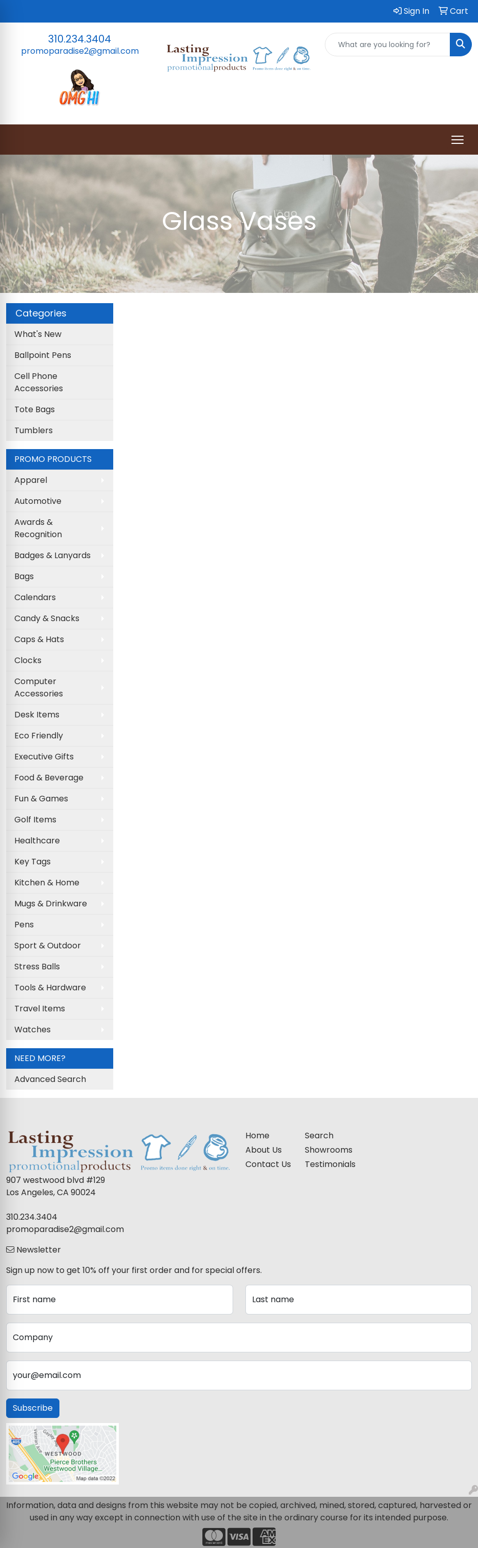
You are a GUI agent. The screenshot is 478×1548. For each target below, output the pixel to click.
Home (257, 1135)
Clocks (27, 660)
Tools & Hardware (50, 987)
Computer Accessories (38, 687)
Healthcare (37, 840)
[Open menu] (457, 140)
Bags (24, 576)
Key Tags (32, 861)
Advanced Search (50, 1079)
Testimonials (328, 1164)
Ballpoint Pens (42, 355)
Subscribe (33, 1408)
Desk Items (36, 714)
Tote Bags (34, 409)
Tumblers (33, 430)
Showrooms (328, 1150)
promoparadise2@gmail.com (80, 51)
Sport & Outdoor (47, 945)
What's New (37, 334)
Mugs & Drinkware (50, 903)
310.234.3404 (79, 39)
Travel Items (39, 1008)
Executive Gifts (44, 756)
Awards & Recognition (38, 528)
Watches (32, 1029)
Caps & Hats (39, 639)
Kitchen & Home (46, 882)
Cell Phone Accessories (38, 382)
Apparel (30, 480)
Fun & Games (41, 798)
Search (319, 1135)
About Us (263, 1150)
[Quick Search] (387, 44)
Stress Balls (37, 966)
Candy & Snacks (46, 618)
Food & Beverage (49, 777)
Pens (24, 924)
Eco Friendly (38, 735)
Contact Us (268, 1164)
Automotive (37, 501)
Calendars (35, 597)
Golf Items (35, 819)
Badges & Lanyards (52, 555)
